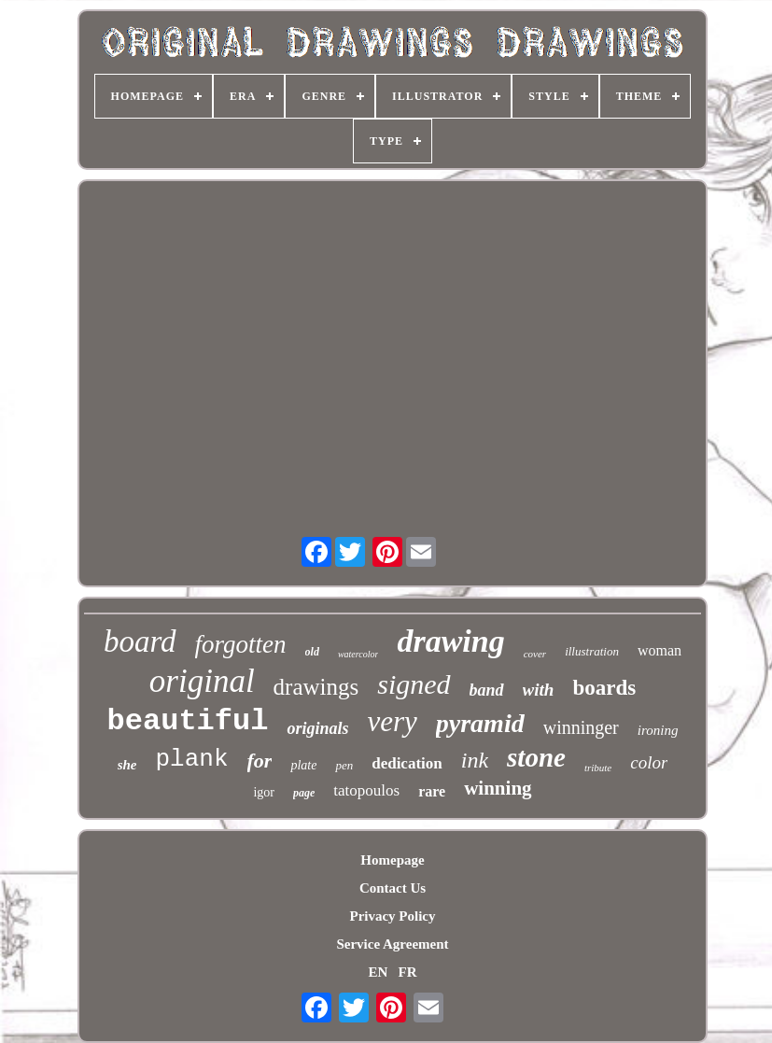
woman (659, 650)
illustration (592, 651)
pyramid (480, 723)
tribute (597, 767)
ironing (658, 730)
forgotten (241, 644)
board (140, 641)
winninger (581, 727)
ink (474, 760)
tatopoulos (366, 790)
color (648, 762)
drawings (316, 686)
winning (497, 788)
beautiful (188, 721)
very (391, 721)
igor (263, 792)
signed (413, 684)
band (487, 690)
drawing (450, 641)
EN (377, 972)
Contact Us (392, 888)
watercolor (358, 654)
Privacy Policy (392, 916)
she (127, 764)
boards (604, 687)
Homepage (392, 860)
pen (344, 765)
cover (535, 653)
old (312, 651)
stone (536, 757)
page (304, 792)
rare (431, 791)
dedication (407, 763)
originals (317, 728)
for (260, 760)
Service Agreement (392, 944)
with (538, 689)
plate (303, 765)
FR (408, 972)
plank (191, 759)
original (202, 681)
